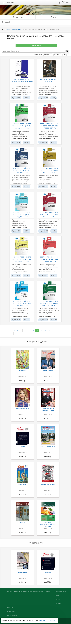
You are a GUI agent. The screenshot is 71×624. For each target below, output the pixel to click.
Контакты (58, 603)
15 (57, 330)
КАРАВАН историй (22, 408)
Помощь (10, 607)
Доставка (58, 599)
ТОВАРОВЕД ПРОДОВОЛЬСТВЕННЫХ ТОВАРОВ (48, 524)
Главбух (22, 446)
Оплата (57, 595)
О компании (11, 611)
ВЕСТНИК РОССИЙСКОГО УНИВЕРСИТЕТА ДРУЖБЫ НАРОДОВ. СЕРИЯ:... (22, 126)
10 (37, 330)
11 (41, 330)
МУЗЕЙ (22, 522)
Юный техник (22, 484)
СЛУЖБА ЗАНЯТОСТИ (48, 446)
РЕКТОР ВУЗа (48, 370)
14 (53, 330)
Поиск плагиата (12, 615)
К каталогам (18, 17)
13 (49, 330)
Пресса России (8, 2)
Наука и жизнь (22, 572)
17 (11, 334)
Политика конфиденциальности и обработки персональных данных (28, 591)
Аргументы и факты (48, 484)
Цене (64, 54)
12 (45, 330)
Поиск (53, 17)
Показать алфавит (36, 45)
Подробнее (43, 620)
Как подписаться (60, 591)
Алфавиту (46, 54)
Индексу (56, 54)
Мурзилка (22, 370)
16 (61, 330)
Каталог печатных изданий (13, 29)
